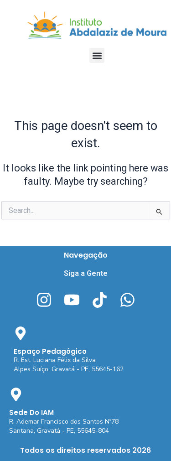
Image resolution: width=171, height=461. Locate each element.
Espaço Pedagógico (50, 351)
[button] (96, 55)
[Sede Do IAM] (16, 394)
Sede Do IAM (31, 412)
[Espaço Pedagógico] (20, 333)
